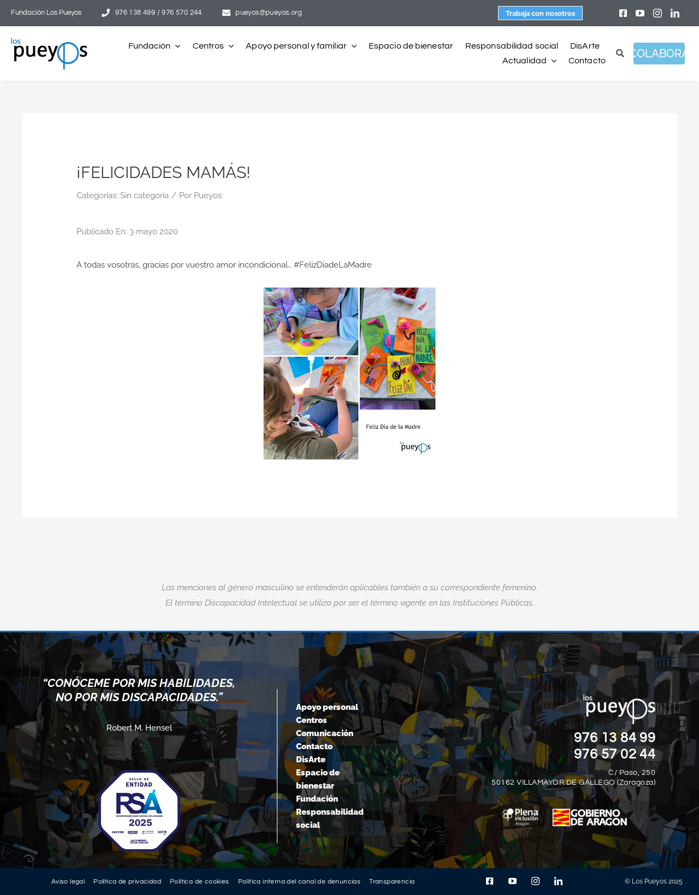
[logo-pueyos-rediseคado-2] (49, 41)
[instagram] (657, 13)
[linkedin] (675, 13)
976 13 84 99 (615, 738)
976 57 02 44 (615, 754)
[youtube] (640, 13)
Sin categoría (144, 195)
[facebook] (623, 13)
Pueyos (208, 195)
